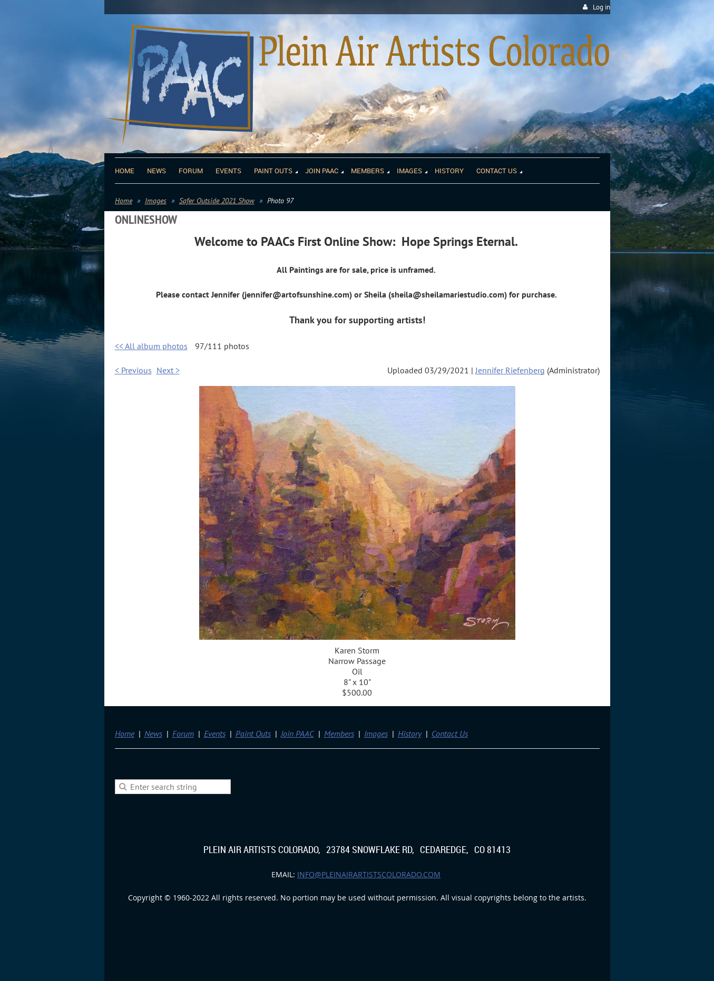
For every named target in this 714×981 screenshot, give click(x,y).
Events (215, 733)
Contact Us (450, 733)
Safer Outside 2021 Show (217, 200)
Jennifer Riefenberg (510, 370)
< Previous (133, 370)
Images (156, 200)
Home (123, 200)
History (410, 733)
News (153, 733)
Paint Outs (253, 733)
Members (339, 733)
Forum (183, 733)
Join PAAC (297, 733)
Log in (601, 7)
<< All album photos (151, 346)
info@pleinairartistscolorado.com (369, 874)
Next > (168, 370)
